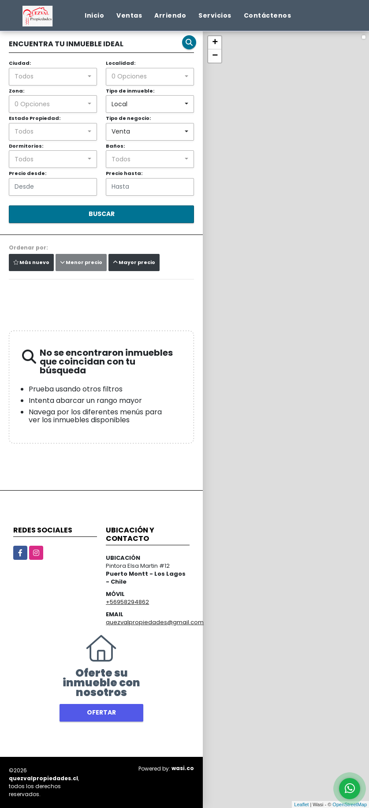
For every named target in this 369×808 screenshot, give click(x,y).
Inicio (94, 15)
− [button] (215, 56)
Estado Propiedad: (34, 118)
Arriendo (170, 15)
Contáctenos (267, 15)
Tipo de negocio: (128, 118)
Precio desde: (27, 173)
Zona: (16, 90)
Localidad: (120, 63)
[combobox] (53, 77)
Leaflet (301, 804)
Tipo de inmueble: (130, 90)
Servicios (214, 15)
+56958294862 (127, 602)
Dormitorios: (26, 145)
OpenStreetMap (349, 804)
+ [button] (215, 42)
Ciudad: (20, 63)
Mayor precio (134, 262)
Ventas (129, 15)
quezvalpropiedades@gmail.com (155, 622)
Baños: (115, 145)
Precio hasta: (124, 173)
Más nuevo (31, 262)
